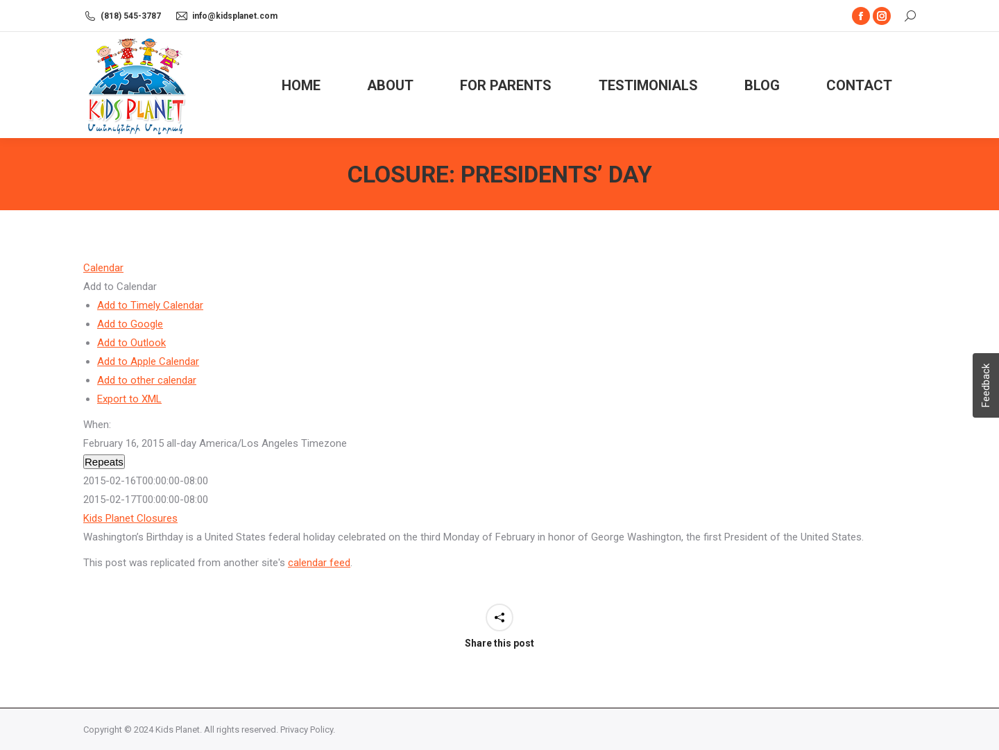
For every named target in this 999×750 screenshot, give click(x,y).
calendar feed (319, 562)
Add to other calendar (146, 380)
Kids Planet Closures (130, 518)
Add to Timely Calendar (150, 305)
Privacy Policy (306, 729)
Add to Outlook (131, 342)
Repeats (104, 462)
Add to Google (130, 324)
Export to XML (129, 399)
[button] (120, 286)
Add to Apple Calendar (148, 361)
